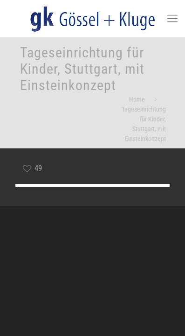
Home (137, 99)
